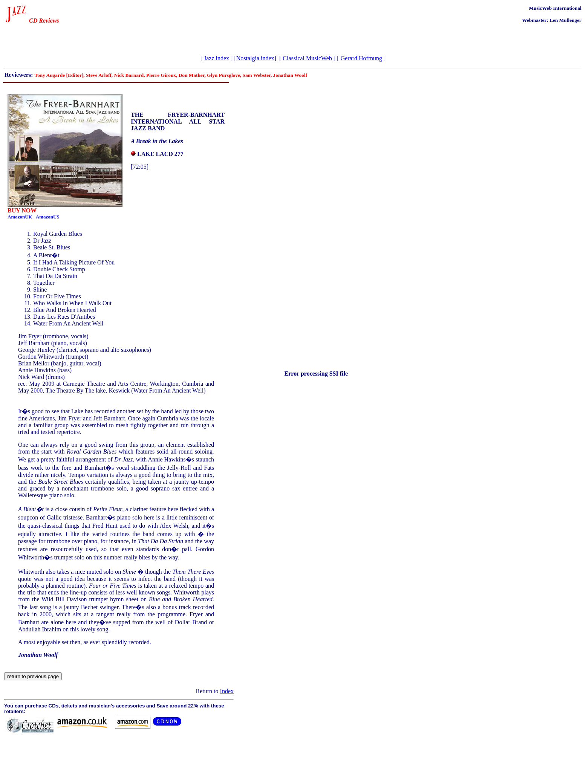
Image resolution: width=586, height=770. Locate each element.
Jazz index (216, 58)
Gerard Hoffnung (361, 58)
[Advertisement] (93, 37)
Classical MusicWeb (307, 58)
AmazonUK (20, 217)
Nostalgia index (255, 58)
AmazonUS (48, 217)
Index (227, 691)
